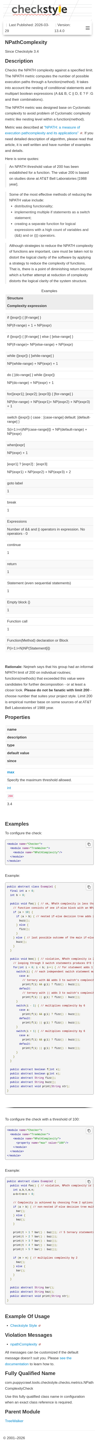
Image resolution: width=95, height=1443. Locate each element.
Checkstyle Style (23, 1326)
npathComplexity (23, 1344)
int (9, 788)
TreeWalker (14, 1421)
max (10, 772)
